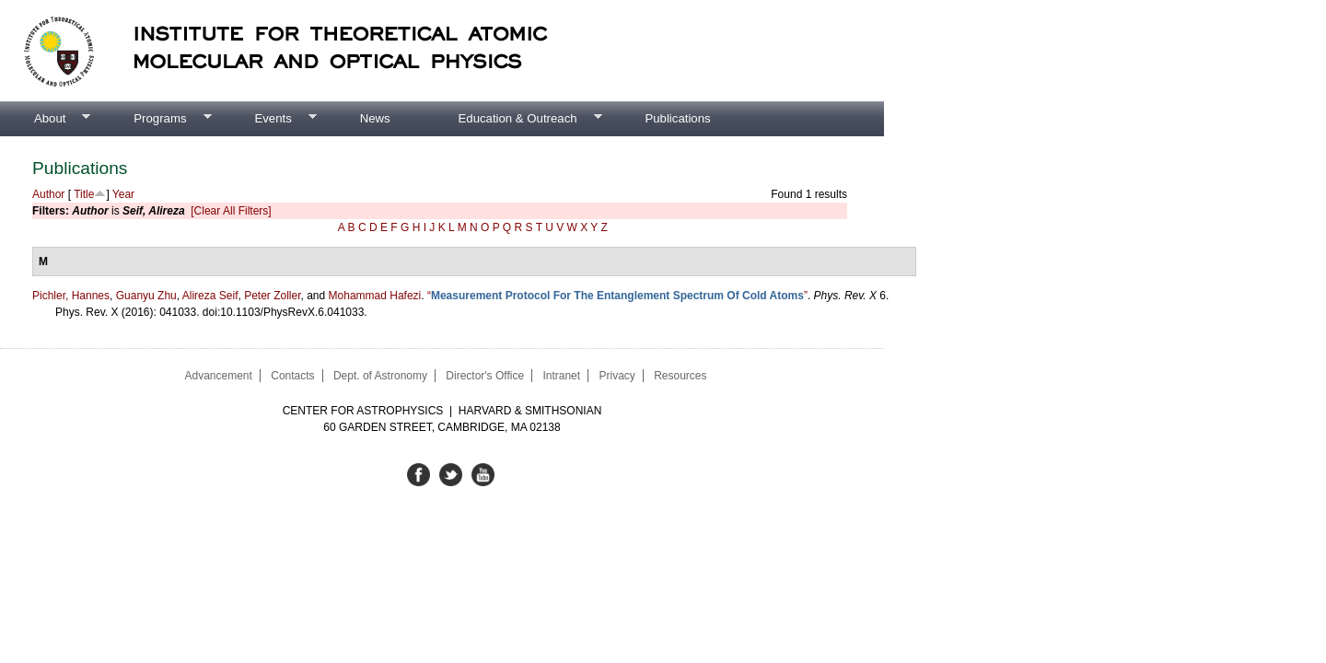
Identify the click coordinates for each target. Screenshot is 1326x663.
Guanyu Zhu (146, 295)
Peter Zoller (272, 295)
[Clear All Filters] (231, 210)
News (375, 118)
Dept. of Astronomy (380, 375)
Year (123, 194)
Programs (155, 118)
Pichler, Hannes (71, 295)
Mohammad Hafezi (375, 295)
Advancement (217, 375)
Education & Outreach (513, 118)
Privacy (616, 375)
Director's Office (485, 375)
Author (48, 194)
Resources (680, 375)
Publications (677, 118)
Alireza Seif (210, 295)
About (45, 118)
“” (617, 295)
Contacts (292, 375)
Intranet (561, 375)
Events (268, 118)
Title (84, 194)
